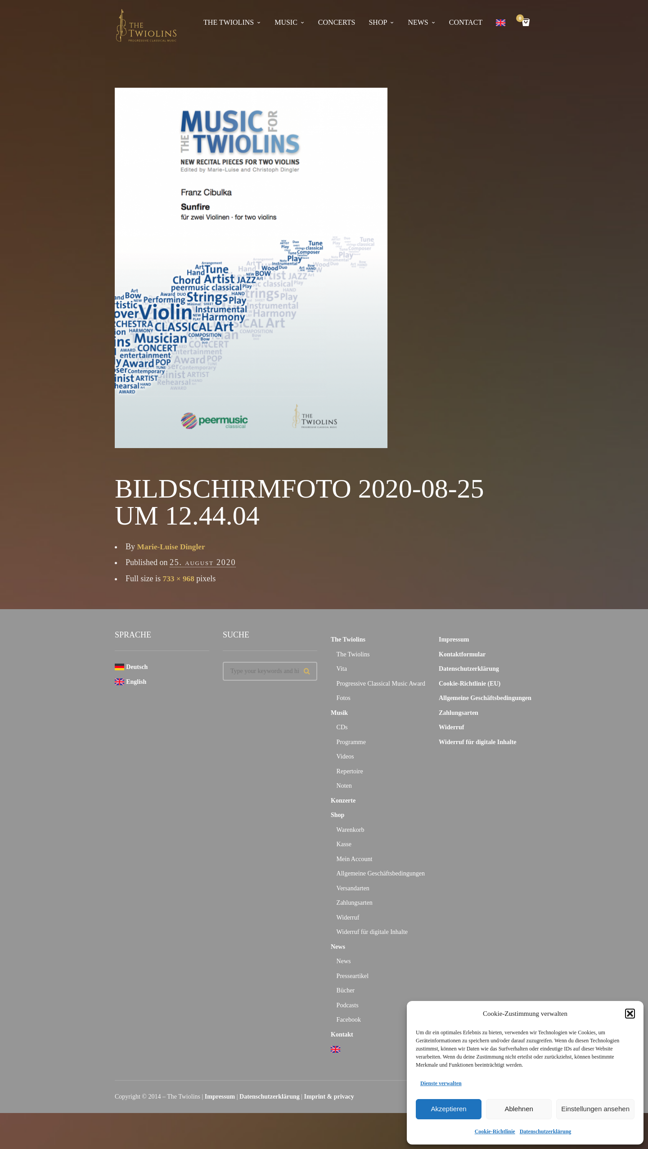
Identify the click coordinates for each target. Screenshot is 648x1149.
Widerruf (348, 917)
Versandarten (353, 888)
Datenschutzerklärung (546, 1131)
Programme (351, 742)
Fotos (344, 698)
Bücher (346, 990)
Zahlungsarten (355, 902)
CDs (342, 727)
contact (465, 22)
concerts (337, 22)
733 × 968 (179, 578)
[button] (630, 1013)
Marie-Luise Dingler (172, 546)
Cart (521, 19)
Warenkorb (350, 829)
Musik (339, 712)
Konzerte (343, 800)
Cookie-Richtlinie (495, 1131)
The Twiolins (228, 22)
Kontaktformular (462, 654)
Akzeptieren (448, 1109)
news (418, 22)
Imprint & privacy (329, 1096)
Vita (342, 668)
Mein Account (355, 859)
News (338, 946)
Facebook (349, 1019)
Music (285, 22)
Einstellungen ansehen (595, 1109)
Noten (344, 785)
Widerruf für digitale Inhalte (372, 932)
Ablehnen (518, 1109)
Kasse (344, 844)
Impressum (454, 639)
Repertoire (350, 771)
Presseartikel (353, 976)
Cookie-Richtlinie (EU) (469, 683)
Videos (345, 756)
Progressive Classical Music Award (381, 683)
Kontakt (342, 1034)
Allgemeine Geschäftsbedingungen (381, 873)
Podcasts (348, 1005)
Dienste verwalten (441, 1083)
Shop (378, 22)
